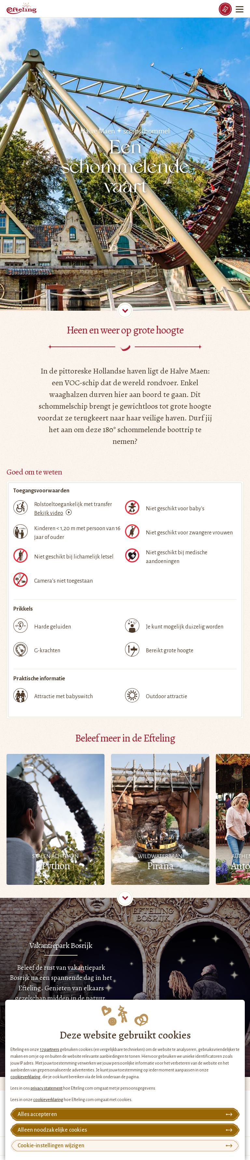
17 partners (49, 1049)
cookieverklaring (25, 1077)
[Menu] (240, 9)
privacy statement (46, 1088)
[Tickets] (225, 9)
